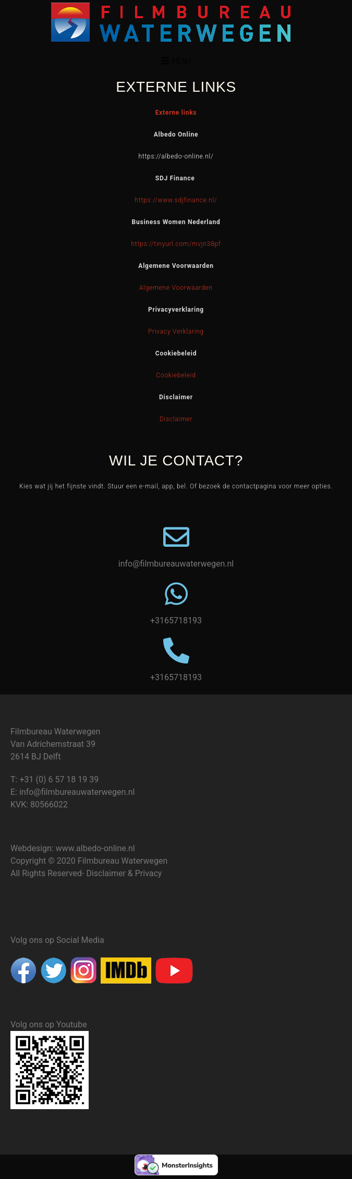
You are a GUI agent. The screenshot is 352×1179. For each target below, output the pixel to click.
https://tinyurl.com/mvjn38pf (176, 244)
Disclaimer (176, 419)
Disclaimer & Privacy (124, 873)
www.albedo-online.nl (95, 848)
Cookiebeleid (176, 375)
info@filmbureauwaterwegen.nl (77, 792)
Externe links (176, 112)
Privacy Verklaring (176, 331)
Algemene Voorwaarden (176, 287)
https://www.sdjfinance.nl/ (176, 200)
